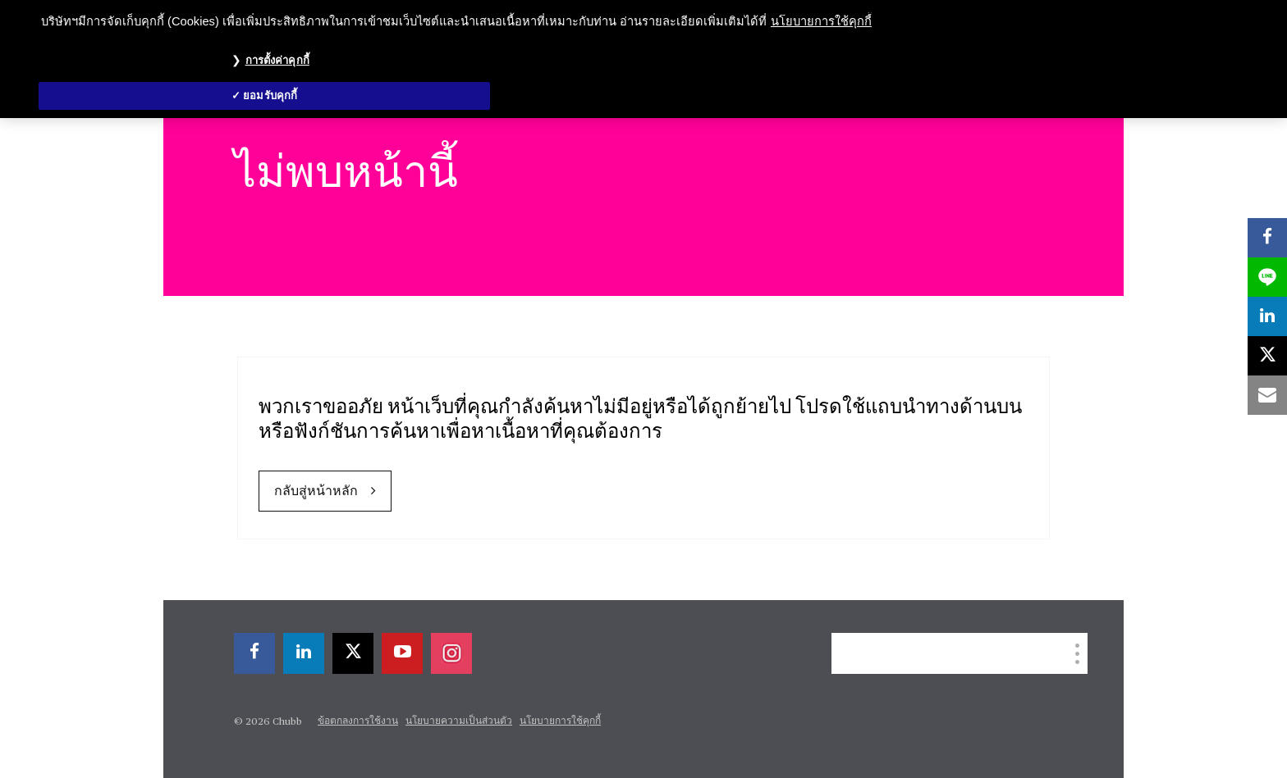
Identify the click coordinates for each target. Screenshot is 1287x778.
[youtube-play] (402, 653)
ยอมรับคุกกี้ (270, 95)
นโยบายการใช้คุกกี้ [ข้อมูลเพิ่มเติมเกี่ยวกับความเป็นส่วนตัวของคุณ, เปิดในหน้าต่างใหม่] (821, 21)
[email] (1267, 395)
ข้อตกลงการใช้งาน (358, 721)
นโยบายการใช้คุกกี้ (560, 721)
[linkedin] (303, 653)
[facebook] (254, 653)
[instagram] (451, 653)
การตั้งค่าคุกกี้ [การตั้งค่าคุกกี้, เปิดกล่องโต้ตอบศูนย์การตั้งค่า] (277, 60)
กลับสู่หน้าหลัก (316, 491)
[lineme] (1267, 277)
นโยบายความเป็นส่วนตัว (458, 721)
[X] (352, 653)
